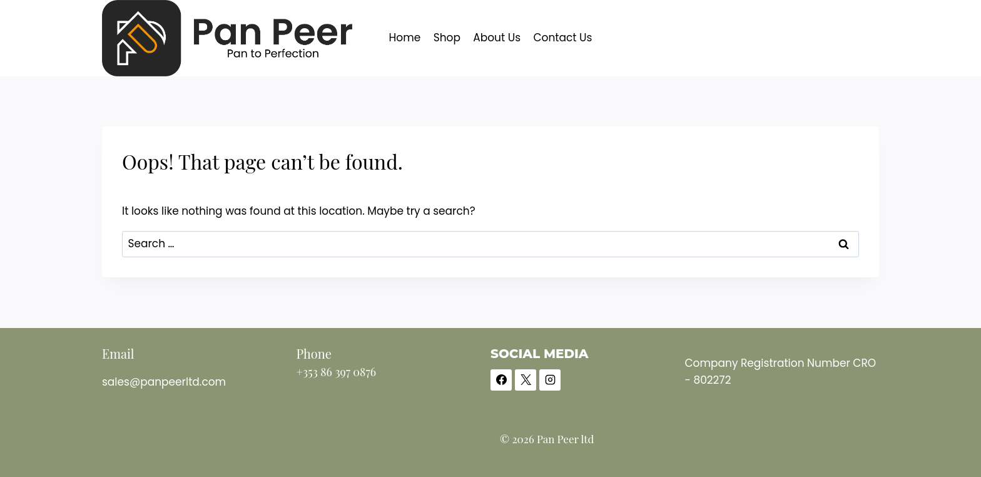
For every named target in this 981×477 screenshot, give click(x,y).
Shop (447, 37)
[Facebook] (501, 380)
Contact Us (562, 37)
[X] (525, 380)
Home (405, 37)
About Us (497, 37)
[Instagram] (550, 380)
